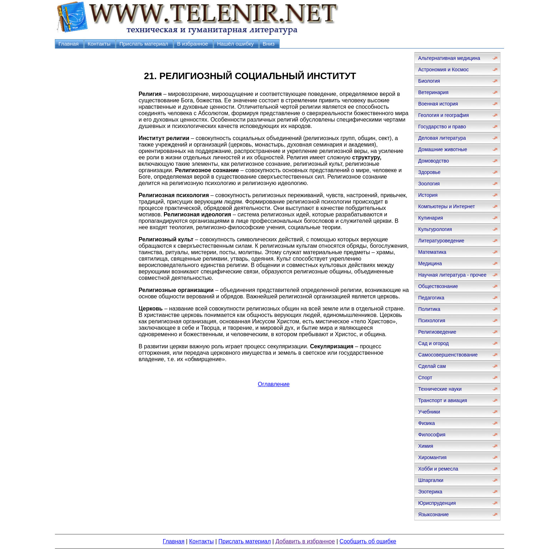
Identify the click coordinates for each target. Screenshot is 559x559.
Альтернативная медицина (449, 58)
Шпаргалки (430, 480)
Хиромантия (432, 457)
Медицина (430, 263)
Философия (431, 434)
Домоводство (433, 161)
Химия (425, 446)
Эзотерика (430, 491)
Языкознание (433, 514)
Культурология (435, 229)
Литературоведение (441, 240)
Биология (429, 81)
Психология (431, 320)
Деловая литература (442, 138)
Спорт (425, 377)
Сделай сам (432, 366)
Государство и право (442, 126)
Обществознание (438, 286)
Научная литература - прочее (452, 275)
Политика (429, 309)
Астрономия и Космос (443, 69)
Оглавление (273, 384)
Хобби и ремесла (438, 469)
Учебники (429, 412)
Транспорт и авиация (442, 400)
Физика (426, 423)
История (427, 195)
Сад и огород (433, 343)
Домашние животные (442, 149)
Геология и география (443, 115)
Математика (432, 252)
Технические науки (440, 389)
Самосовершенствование (448, 355)
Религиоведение (437, 332)
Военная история (438, 104)
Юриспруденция (437, 503)
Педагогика (431, 298)
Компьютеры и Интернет (446, 206)
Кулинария (430, 218)
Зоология (429, 183)
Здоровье (429, 172)
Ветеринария (433, 92)
